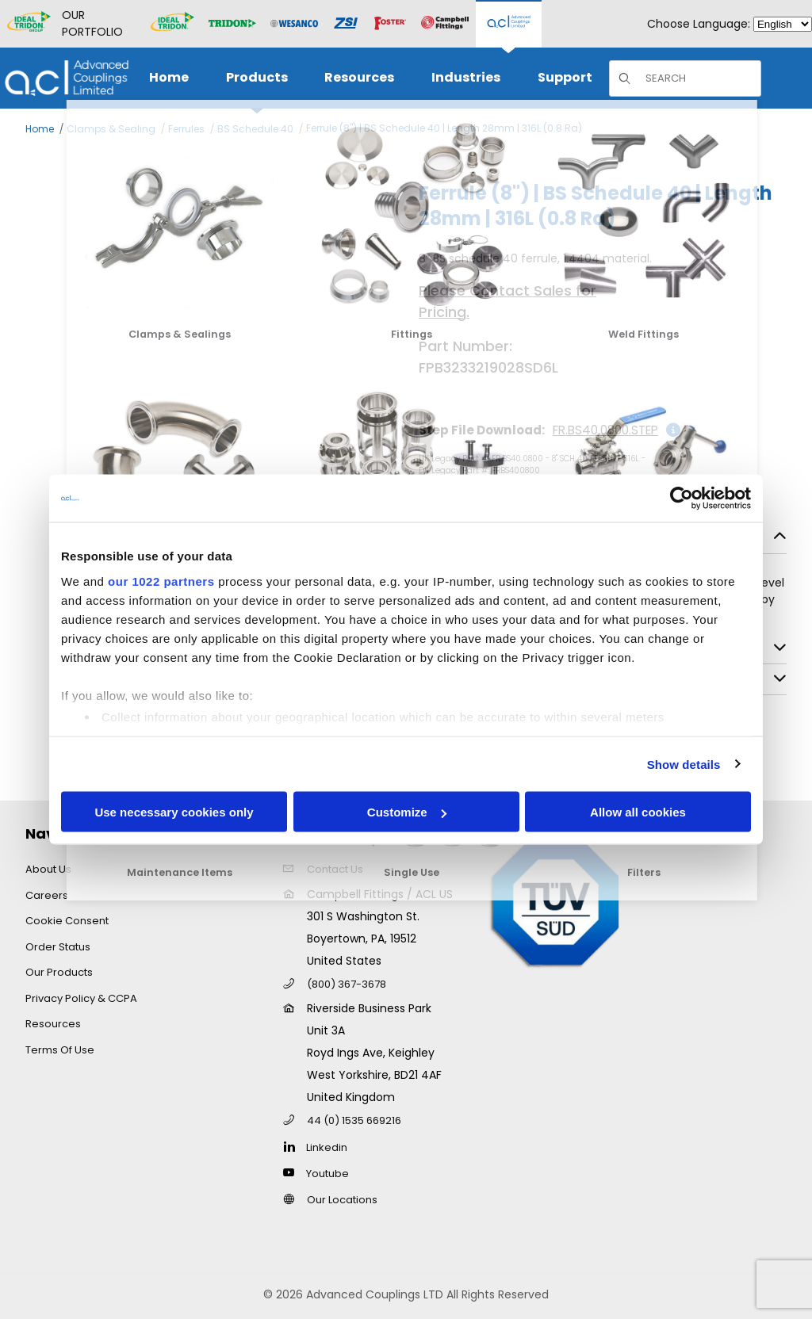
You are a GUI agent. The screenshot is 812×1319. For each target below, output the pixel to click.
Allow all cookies (638, 812)
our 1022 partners (161, 580)
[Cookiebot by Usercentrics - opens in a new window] (681, 498)
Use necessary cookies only (173, 812)
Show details (684, 763)
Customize (406, 812)
